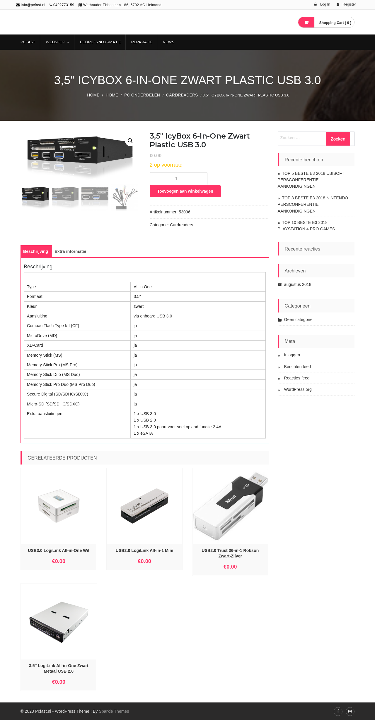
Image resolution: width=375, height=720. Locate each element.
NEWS (168, 42)
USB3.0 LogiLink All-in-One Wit (58, 550)
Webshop (56, 42)
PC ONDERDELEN (142, 95)
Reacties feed (297, 378)
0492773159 (63, 5)
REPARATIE (142, 42)
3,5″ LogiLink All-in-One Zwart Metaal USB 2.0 (58, 668)
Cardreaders (182, 95)
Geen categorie (298, 319)
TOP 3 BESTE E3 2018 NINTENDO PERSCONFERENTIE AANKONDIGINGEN (313, 204)
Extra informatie (70, 251)
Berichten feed (297, 366)
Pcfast (28, 42)
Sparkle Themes (114, 711)
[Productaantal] (178, 178)
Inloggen (292, 355)
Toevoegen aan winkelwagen (185, 191)
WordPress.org (298, 389)
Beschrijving (35, 251)
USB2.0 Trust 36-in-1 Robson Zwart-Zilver (230, 553)
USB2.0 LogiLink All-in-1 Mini (144, 550)
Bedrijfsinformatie (100, 42)
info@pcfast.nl (30, 5)
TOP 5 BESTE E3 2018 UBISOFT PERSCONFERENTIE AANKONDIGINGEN (311, 180)
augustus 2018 (297, 284)
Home (93, 95)
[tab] (35, 251)
